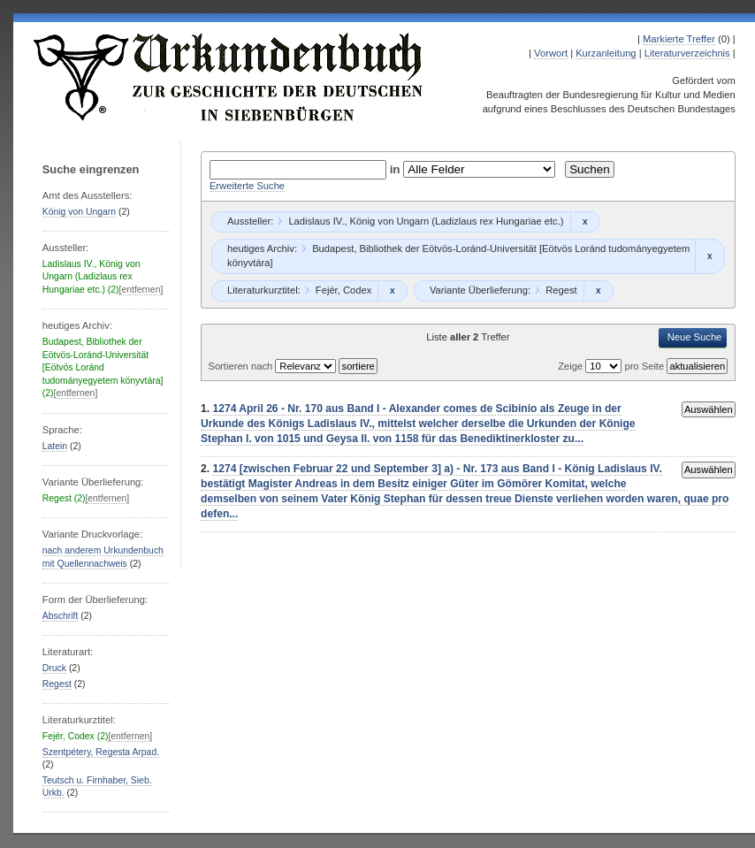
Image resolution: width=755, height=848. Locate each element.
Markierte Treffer (679, 39)
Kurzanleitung (606, 53)
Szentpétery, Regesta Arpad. (100, 752)
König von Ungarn (79, 212)
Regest (57, 684)
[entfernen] (141, 289)
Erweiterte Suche (247, 185)
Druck (54, 668)
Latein (54, 446)
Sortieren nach (241, 366)
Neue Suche (694, 337)
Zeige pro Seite (612, 366)
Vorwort (551, 53)
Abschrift (60, 616)
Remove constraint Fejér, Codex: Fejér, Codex (392, 291)
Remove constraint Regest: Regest (598, 291)
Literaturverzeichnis (687, 53)
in (397, 169)
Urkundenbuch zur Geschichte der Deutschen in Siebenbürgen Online (229, 77)
